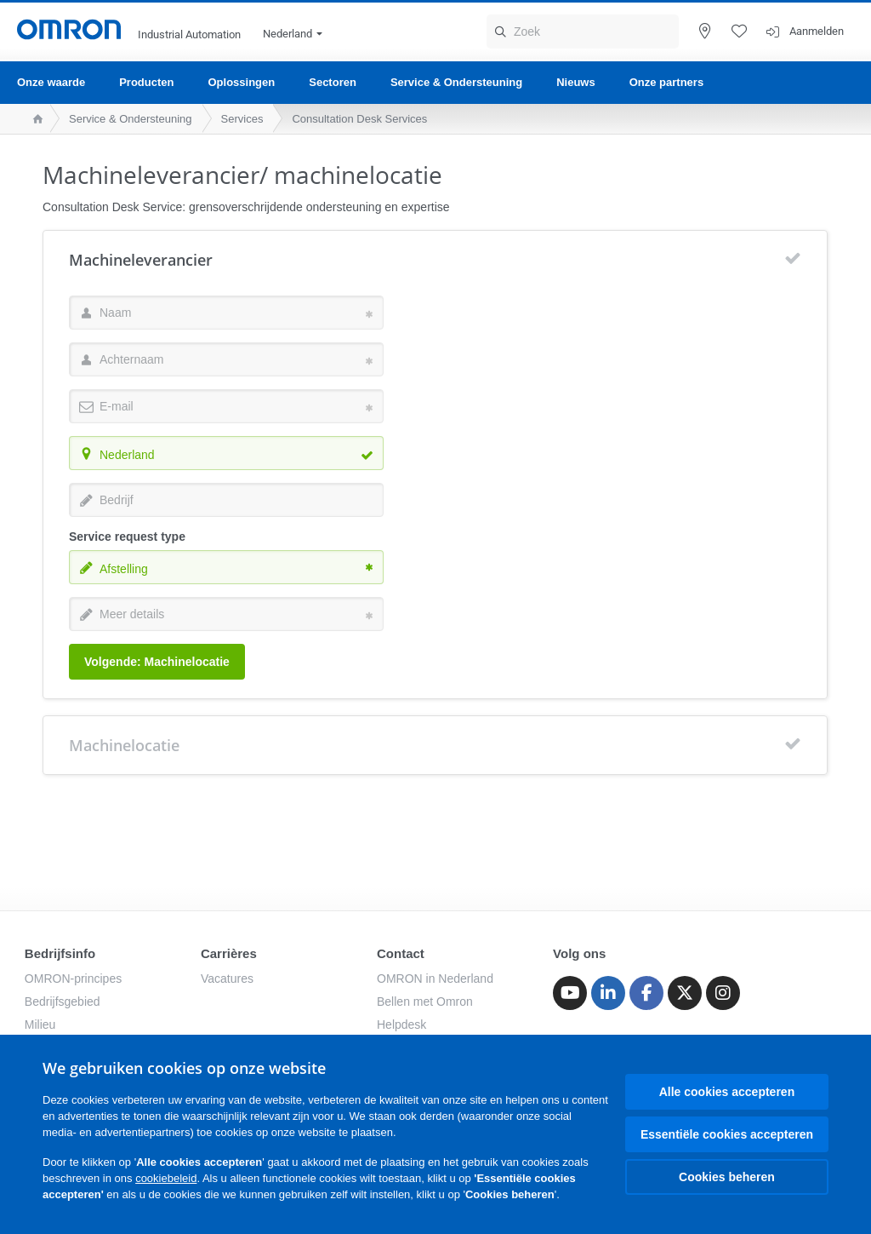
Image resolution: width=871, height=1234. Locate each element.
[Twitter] (685, 993)
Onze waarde (51, 82)
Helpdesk (401, 1024)
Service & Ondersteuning (456, 82)
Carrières (229, 953)
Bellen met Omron (425, 1001)
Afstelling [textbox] (124, 569)
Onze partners (666, 82)
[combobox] (226, 453)
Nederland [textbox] (127, 455)
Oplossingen (242, 82)
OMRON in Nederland (435, 978)
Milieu (40, 1024)
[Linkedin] (608, 993)
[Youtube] (570, 993)
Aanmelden (816, 31)
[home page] (33, 119)
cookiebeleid (165, 1178)
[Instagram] (723, 993)
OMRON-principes (73, 978)
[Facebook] (646, 993)
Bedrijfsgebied (62, 1001)
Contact (400, 953)
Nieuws (575, 82)
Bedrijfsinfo (60, 953)
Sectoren (332, 82)
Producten (146, 82)
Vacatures (227, 978)
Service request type (127, 536)
